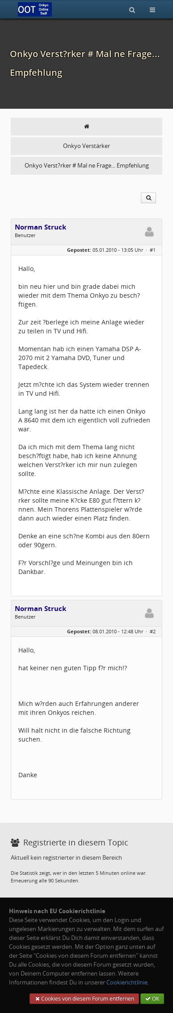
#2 (153, 631)
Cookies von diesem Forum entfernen (84, 998)
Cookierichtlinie (127, 982)
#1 (153, 249)
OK (152, 998)
